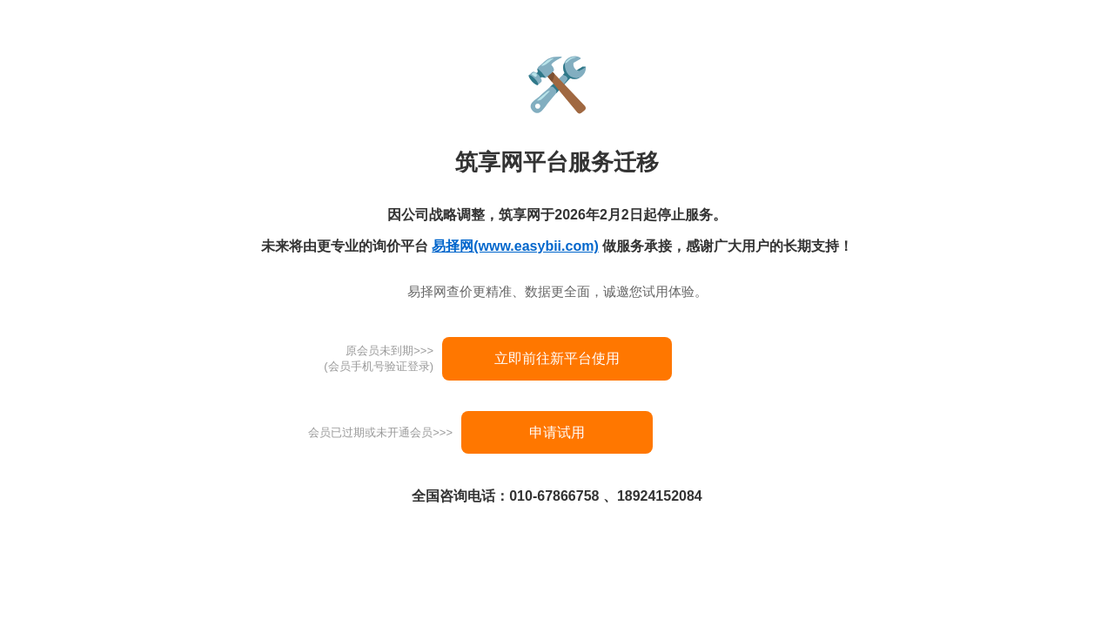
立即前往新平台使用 (557, 358)
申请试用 (557, 432)
